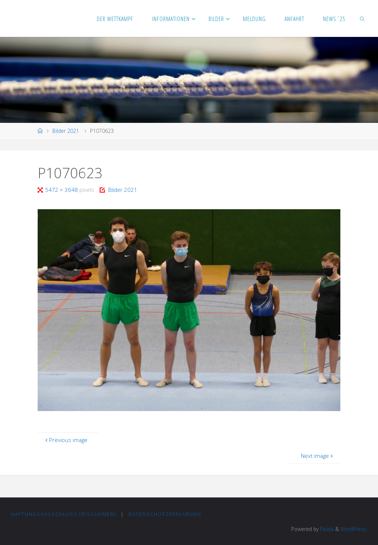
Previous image (65, 440)
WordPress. (353, 528)
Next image (317, 455)
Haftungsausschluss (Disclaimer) (63, 514)
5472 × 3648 (62, 189)
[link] (363, 18)
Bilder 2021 (65, 130)
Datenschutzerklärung (165, 514)
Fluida (326, 528)
